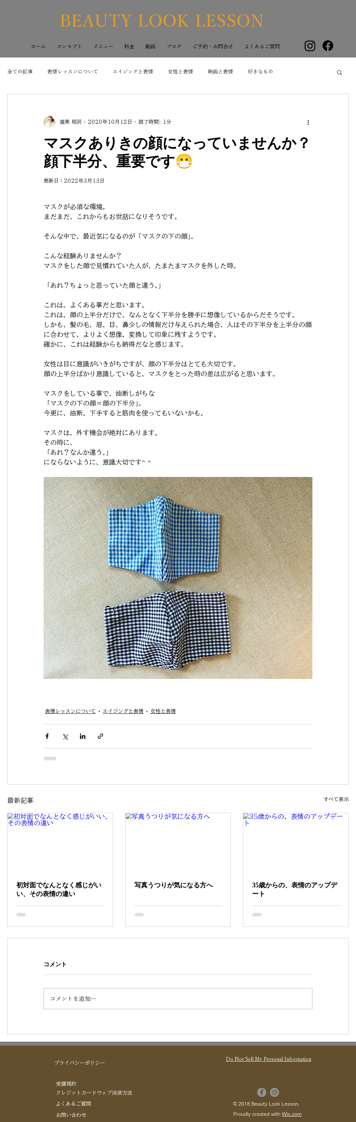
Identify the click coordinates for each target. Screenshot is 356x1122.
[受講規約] (66, 1084)
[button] (339, 72)
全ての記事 (20, 71)
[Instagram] (310, 46)
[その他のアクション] (308, 122)
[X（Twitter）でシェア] (64, 736)
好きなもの (260, 71)
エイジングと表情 (133, 71)
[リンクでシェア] (100, 736)
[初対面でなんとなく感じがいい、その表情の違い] (60, 842)
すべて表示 (336, 799)
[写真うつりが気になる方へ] (178, 842)
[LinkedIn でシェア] (82, 736)
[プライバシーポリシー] (79, 1063)
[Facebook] (328, 46)
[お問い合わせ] (71, 1115)
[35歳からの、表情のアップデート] (295, 842)
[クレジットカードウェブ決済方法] (94, 1093)
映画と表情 (220, 71)
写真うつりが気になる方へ (173, 885)
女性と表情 (180, 71)
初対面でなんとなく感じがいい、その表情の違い (58, 890)
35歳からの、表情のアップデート (294, 890)
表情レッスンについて (72, 71)
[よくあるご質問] (73, 1104)
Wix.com (292, 1114)
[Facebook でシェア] (47, 736)
